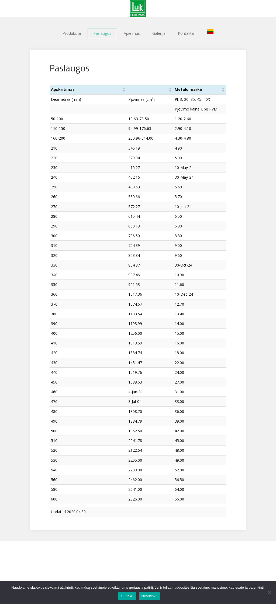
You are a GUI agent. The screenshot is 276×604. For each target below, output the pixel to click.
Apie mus (132, 33)
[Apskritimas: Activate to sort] (81, 89)
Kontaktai (186, 33)
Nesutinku (150, 596)
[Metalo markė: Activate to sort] (194, 89)
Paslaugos (102, 33)
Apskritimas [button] (63, 89)
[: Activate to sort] (137, 89)
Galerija (158, 33)
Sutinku (127, 596)
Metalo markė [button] (177, 89)
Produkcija (72, 33)
